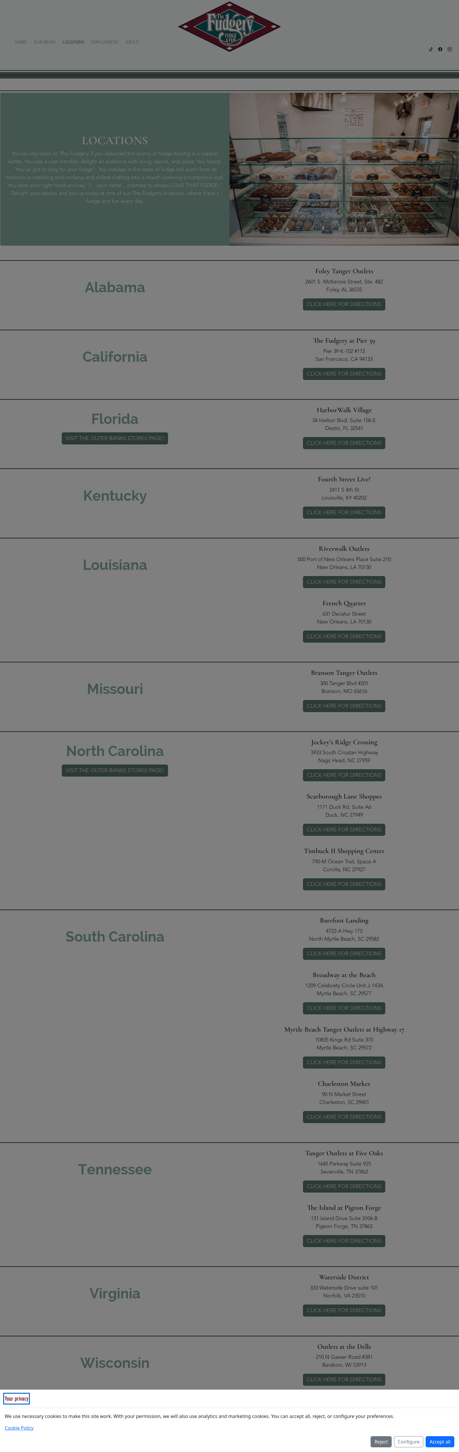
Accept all (440, 1442)
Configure (408, 1442)
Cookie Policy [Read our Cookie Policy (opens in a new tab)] (19, 1428)
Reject (381, 1442)
